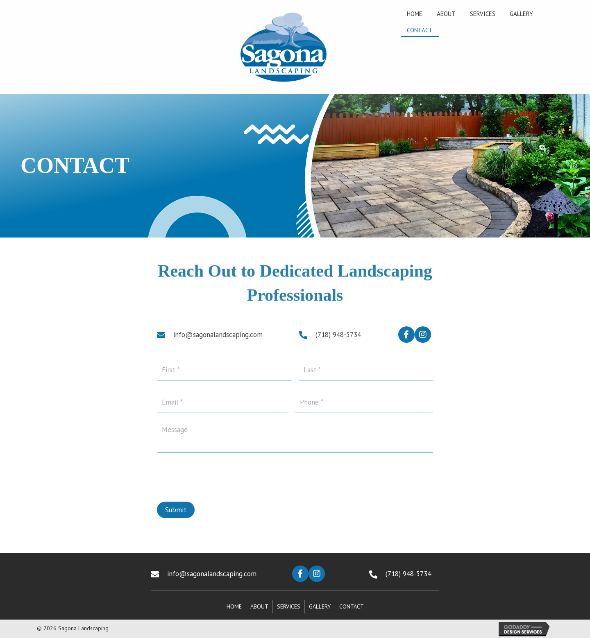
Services (288, 606)
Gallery (320, 606)
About (259, 606)
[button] (406, 334)
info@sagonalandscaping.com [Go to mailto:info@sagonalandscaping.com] (218, 334)
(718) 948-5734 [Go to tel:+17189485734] (338, 334)
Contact (351, 606)
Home (234, 606)
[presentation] (219, 473)
